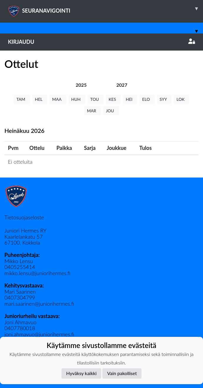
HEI (130, 99)
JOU (111, 110)
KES (113, 99)
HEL (40, 99)
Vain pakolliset (122, 373)
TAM (21, 99)
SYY (164, 99)
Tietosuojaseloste (24, 217)
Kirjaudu (101, 42)
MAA (58, 99)
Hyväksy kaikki (81, 373)
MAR (92, 110)
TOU (95, 99)
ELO (147, 99)
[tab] (81, 85)
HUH (77, 99)
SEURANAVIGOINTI (105, 8)
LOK (182, 99)
